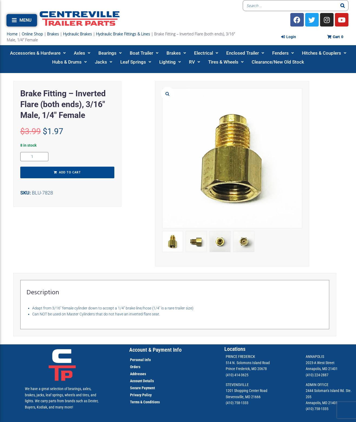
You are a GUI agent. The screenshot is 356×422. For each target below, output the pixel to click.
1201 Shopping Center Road (246, 390)
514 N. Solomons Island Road (248, 363)
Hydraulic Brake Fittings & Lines (123, 34)
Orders (135, 367)
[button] (21, 20)
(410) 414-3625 (237, 375)
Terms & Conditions (145, 402)
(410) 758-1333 (237, 403)
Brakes (53, 34)
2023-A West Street (320, 363)
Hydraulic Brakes (77, 34)
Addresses (138, 374)
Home (12, 34)
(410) (310, 409)
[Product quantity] (34, 156)
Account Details (142, 381)
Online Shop (32, 34)
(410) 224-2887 (317, 375)
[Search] (342, 5)
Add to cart (70, 172)
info (147, 360)
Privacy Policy (141, 395)
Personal (137, 360)
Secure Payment (142, 388)
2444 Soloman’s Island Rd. (325, 390)
